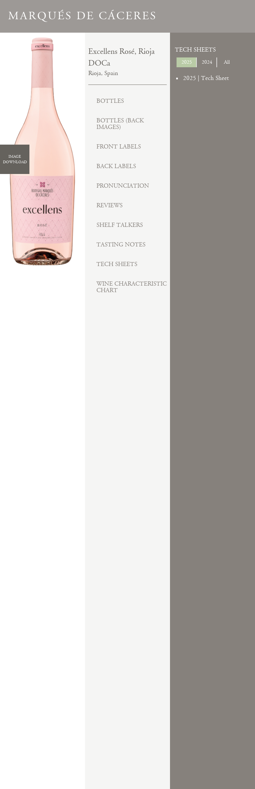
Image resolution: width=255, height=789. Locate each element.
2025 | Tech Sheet (206, 78)
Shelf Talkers (119, 225)
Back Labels (116, 166)
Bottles (110, 101)
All (227, 62)
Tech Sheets (116, 264)
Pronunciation (122, 185)
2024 (207, 62)
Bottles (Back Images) (120, 124)
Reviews (109, 205)
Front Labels (118, 146)
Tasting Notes (120, 244)
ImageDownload (15, 159)
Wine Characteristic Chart (131, 287)
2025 (186, 62)
